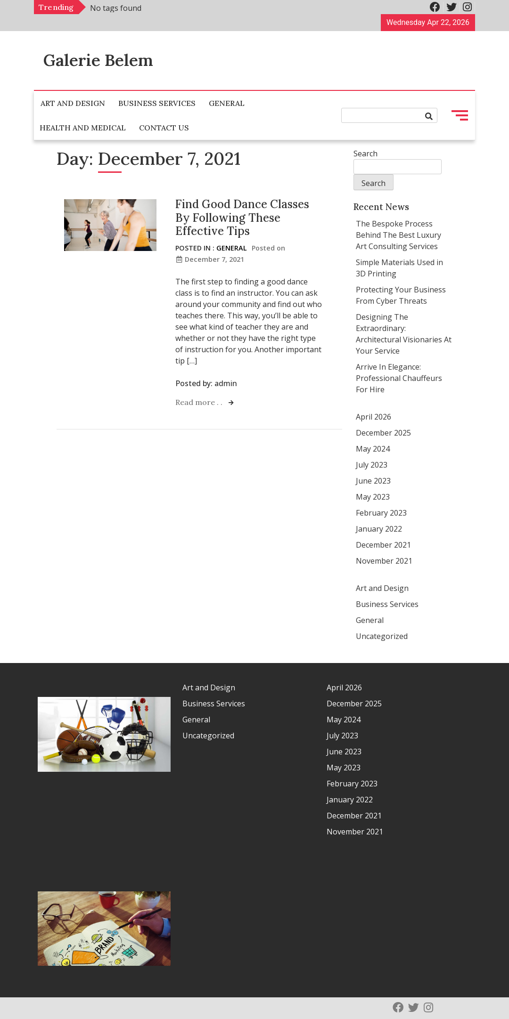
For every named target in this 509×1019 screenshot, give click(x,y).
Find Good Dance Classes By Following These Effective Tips (242, 218)
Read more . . (199, 402)
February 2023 (381, 513)
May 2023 (373, 497)
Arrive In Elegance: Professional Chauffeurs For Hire (399, 378)
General (227, 103)
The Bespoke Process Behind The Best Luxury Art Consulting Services (398, 234)
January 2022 (379, 529)
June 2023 (373, 481)
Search (365, 153)
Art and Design (73, 103)
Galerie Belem (98, 60)
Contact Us (164, 127)
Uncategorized (382, 636)
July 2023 (371, 465)
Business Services (157, 103)
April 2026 (373, 417)
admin (225, 383)
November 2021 (384, 561)
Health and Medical (83, 127)
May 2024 (373, 449)
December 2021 (383, 545)
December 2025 (383, 433)
